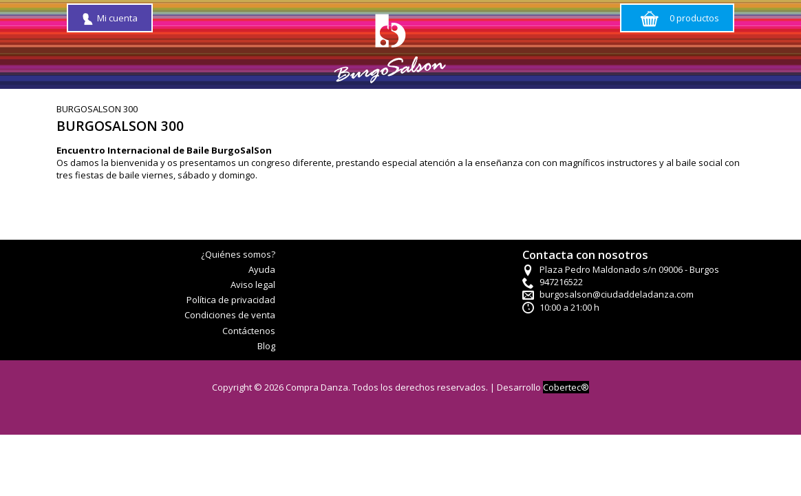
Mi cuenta (110, 18)
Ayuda (261, 269)
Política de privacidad (230, 299)
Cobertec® (566, 387)
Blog (266, 346)
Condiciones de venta (229, 315)
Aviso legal (253, 284)
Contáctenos (248, 330)
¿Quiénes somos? (238, 254)
